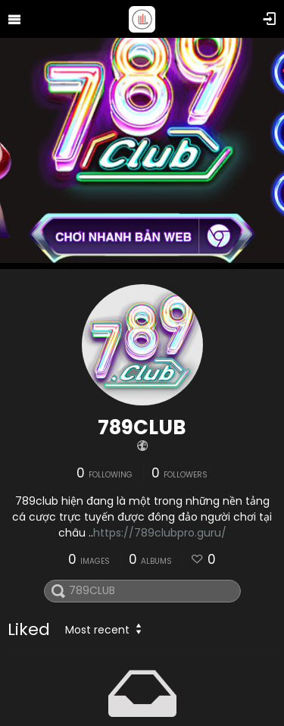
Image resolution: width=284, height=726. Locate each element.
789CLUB (142, 427)
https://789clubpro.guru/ (159, 532)
